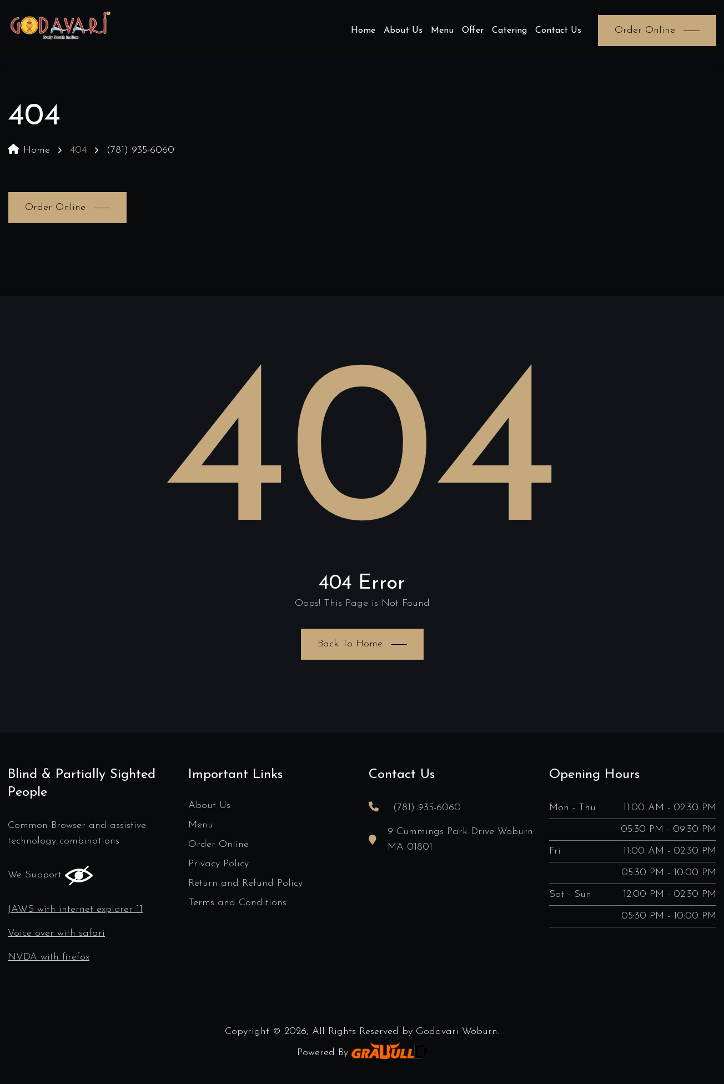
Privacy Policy (218, 864)
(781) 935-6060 (140, 150)
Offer (473, 30)
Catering (509, 30)
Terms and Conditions (237, 902)
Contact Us (558, 30)
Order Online (218, 844)
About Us (403, 30)
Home (363, 30)
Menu (442, 30)
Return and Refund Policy (245, 883)
